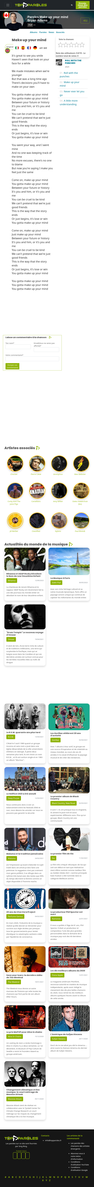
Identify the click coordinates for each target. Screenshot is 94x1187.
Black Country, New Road (63, 803)
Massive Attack (15, 1099)
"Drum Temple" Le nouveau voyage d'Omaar (24, 633)
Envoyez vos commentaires (12, 366)
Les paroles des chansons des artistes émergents (80, 1146)
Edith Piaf (56, 582)
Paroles (43, 32)
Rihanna (12, 580)
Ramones (56, 918)
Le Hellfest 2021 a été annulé (21, 793)
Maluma (11, 858)
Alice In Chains (14, 1036)
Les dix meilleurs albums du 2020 (67, 970)
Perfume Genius (15, 916)
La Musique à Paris (60, 578)
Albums (33, 32)
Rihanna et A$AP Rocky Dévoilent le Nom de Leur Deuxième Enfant (23, 574)
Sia (53, 858)
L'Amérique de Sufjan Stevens (66, 1034)
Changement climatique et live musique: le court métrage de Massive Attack (23, 1092)
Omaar (11, 639)
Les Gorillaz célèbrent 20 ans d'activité (65, 734)
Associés (60, 32)
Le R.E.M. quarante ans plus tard (23, 732)
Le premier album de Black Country (64, 797)
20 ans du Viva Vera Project (20, 912)
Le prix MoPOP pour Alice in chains (24, 1032)
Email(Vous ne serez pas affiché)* (44, 344)
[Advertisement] (47, 310)
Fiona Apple (57, 975)
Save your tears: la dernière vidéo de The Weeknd (24, 976)
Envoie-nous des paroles (83, 5)
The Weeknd (13, 982)
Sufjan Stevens (58, 1038)
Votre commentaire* (14, 355)
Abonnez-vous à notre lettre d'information (78, 1156)
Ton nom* (10, 343)
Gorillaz (55, 740)
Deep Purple (13, 798)
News (51, 32)
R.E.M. (11, 737)
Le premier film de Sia (61, 853)
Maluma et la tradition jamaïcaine (24, 853)
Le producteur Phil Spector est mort (66, 913)
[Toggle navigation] (7, 5)
